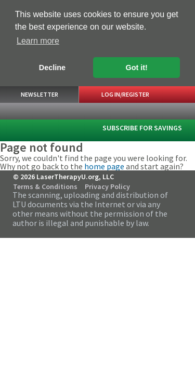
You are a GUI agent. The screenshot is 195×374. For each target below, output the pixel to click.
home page (104, 166)
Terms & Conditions (45, 186)
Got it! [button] (137, 67)
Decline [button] (52, 67)
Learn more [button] (38, 40)
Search (148, 110)
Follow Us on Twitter (169, 183)
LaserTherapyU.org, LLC (31, 127)
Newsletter (39, 94)
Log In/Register (125, 94)
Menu (179, 111)
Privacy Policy (107, 186)
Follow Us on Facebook (155, 183)
